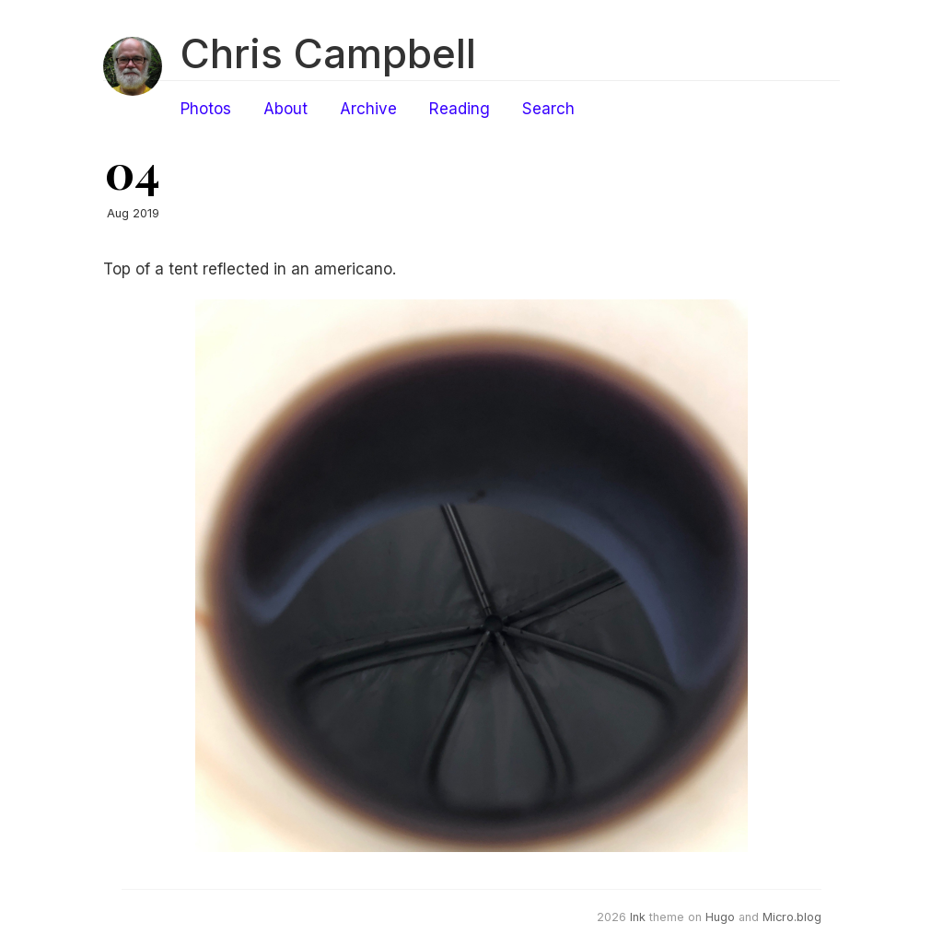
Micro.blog (792, 917)
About (285, 108)
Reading (459, 108)
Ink (638, 917)
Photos (205, 108)
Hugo (720, 917)
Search (548, 108)
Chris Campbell (328, 53)
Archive (368, 108)
